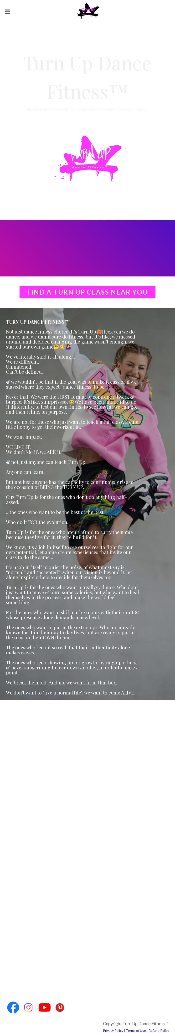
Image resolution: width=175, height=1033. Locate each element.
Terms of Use (136, 1030)
